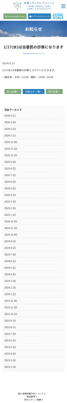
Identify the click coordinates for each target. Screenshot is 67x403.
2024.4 (8, 274)
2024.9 (8, 241)
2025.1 (8, 214)
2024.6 (8, 261)
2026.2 (8, 128)
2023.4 (8, 353)
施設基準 (32, 396)
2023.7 (8, 333)
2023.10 (8, 314)
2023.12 (8, 300)
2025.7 (8, 175)
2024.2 (8, 287)
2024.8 (8, 247)
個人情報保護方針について (31, 393)
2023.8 (8, 327)
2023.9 (8, 320)
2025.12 (8, 142)
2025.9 (8, 162)
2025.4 (8, 195)
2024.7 (8, 254)
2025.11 (8, 148)
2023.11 (8, 307)
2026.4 (8, 115)
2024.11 (8, 228)
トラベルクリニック (39, 16)
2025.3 (8, 201)
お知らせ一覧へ (33, 91)
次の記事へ (54, 91)
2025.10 (8, 155)
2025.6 (8, 181)
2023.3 (8, 360)
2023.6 (8, 340)
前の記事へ (13, 91)
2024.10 (8, 234)
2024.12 (8, 221)
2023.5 (8, 347)
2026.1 (8, 135)
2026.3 (8, 122)
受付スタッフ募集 (33, 399)
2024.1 (8, 294)
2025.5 (8, 188)
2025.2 (8, 208)
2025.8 (8, 168)
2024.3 (8, 281)
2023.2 (8, 367)
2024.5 (8, 267)
